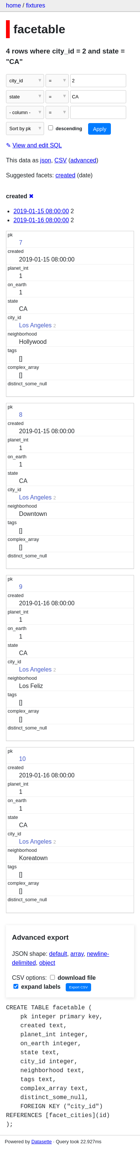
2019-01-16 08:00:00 (41, 220)
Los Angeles (35, 325)
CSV (61, 160)
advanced (83, 160)
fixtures (35, 5)
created (65, 175)
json (45, 160)
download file (73, 978)
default (58, 954)
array (77, 954)
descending (65, 128)
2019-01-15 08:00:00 (41, 211)
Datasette (41, 1141)
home (13, 5)
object (47, 963)
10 (22, 759)
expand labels (36, 987)
